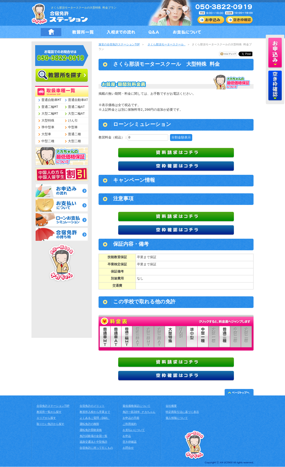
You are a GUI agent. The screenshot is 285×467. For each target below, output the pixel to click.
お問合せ (128, 448)
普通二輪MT (49, 107)
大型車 (46, 134)
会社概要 (171, 406)
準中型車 (47, 127)
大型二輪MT (49, 114)
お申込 (127, 437)
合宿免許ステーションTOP (53, 406)
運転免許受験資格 (91, 431)
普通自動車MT (51, 100)
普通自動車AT (78, 100)
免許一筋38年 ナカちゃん (139, 412)
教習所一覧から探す (49, 412)
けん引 (73, 121)
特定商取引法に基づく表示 (182, 412)
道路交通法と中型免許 (93, 442)
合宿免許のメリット (92, 406)
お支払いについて (134, 431)
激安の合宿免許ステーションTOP (119, 45)
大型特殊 (47, 121)
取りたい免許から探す (50, 424)
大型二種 (74, 141)
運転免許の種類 (89, 424)
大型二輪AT (76, 114)
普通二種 (74, 134)
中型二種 (47, 141)
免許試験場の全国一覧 (93, 437)
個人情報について (177, 418)
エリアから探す (46, 418)
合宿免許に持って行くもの (96, 448)
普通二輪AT (76, 107)
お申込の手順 (131, 418)
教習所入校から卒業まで (95, 412)
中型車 (73, 127)
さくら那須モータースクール (166, 45)
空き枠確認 (129, 442)
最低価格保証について (136, 406)
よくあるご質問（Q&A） (95, 418)
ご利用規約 (129, 424)
